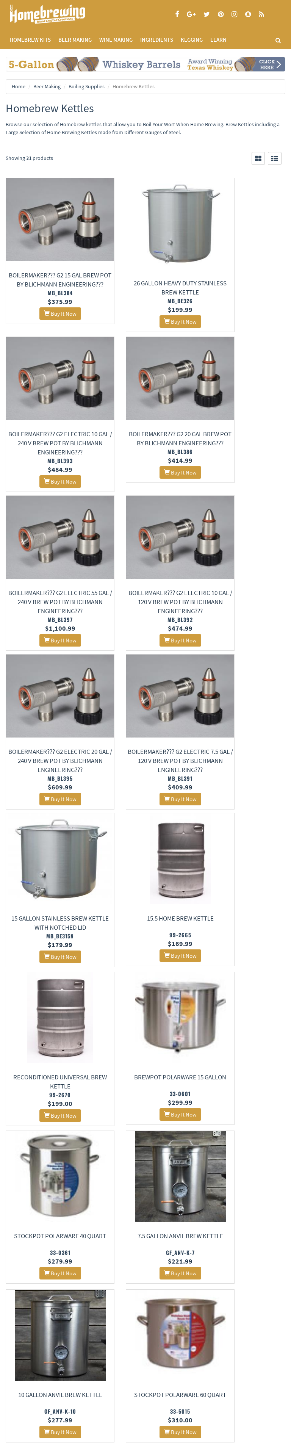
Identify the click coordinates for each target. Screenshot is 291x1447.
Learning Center (216, 1318)
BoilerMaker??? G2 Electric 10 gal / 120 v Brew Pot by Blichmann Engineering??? (242, 421)
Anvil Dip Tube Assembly (145, 1033)
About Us (118, 1299)
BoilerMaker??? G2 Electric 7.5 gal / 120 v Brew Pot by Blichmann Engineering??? (145, 564)
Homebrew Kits (30, 39)
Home (18, 86)
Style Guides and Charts (224, 1328)
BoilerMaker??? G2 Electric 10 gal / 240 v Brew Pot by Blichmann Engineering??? (242, 266)
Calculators (211, 1337)
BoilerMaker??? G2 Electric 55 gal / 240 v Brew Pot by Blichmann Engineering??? (145, 421)
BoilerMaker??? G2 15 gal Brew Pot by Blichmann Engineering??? (48, 266)
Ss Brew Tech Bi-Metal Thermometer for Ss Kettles (48, 1195)
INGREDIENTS (156, 39)
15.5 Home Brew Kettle (48, 725)
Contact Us (114, 1318)
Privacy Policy (20, 1318)
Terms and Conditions (28, 1328)
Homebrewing (58, 14)
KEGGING (192, 39)
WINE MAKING (116, 39)
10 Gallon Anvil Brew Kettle (242, 879)
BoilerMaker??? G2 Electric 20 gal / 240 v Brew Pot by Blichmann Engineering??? (48, 564)
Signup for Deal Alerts (73, 1386)
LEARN (218, 39)
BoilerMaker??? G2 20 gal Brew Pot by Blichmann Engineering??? (48, 421)
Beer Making (47, 86)
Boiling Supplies (87, 86)
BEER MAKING (75, 39)
